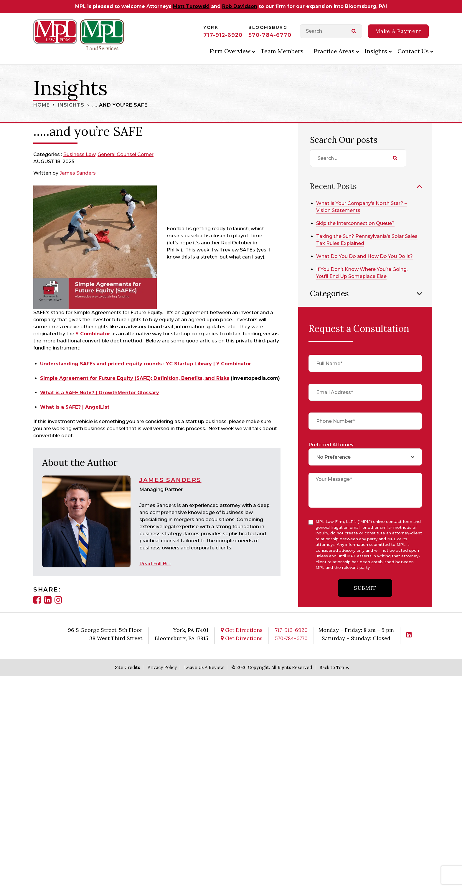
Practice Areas (334, 51)
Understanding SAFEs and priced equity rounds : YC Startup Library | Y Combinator (145, 364)
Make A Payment (398, 31)
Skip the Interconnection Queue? (356, 223)
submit (365, 587)
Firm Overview (230, 51)
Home (41, 105)
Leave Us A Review (204, 667)
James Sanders (78, 173)
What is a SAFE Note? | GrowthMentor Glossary (99, 392)
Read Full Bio (155, 563)
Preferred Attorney (331, 445)
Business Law (79, 154)
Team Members (282, 51)
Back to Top (331, 667)
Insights (376, 51)
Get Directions (242, 629)
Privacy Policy (162, 667)
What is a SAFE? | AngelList (74, 407)
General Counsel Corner (126, 154)
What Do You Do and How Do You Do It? (365, 256)
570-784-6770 (269, 35)
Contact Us (413, 51)
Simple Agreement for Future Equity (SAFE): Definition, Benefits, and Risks (134, 378)
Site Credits (127, 667)
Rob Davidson (239, 6)
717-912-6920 (222, 35)
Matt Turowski (191, 6)
